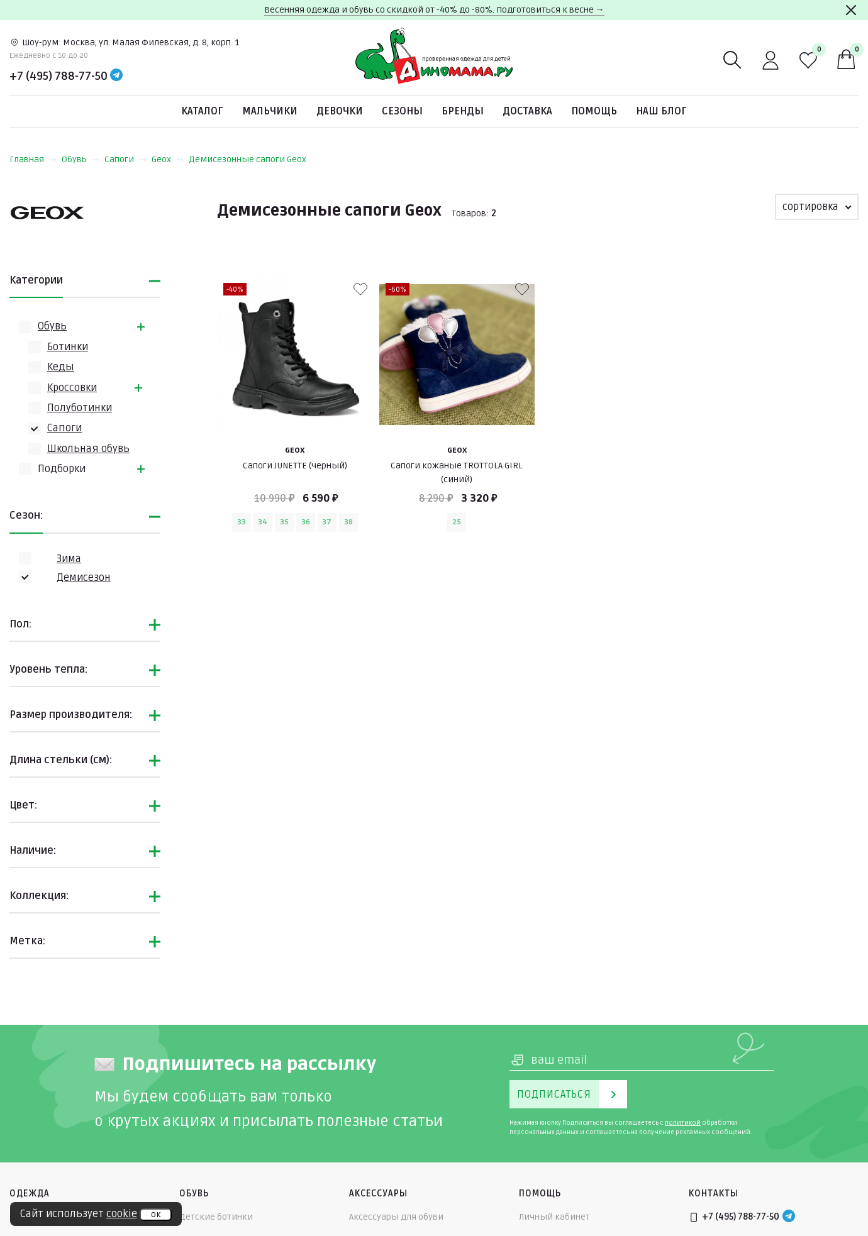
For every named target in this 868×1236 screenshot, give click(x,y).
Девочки (339, 111)
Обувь (80, 159)
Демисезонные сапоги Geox (247, 159)
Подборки (62, 469)
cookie (121, 1214)
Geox (168, 159)
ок (155, 1215)
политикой (683, 1123)
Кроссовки (72, 388)
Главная (33, 159)
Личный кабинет (554, 1216)
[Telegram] (116, 76)
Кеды (60, 367)
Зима (69, 559)
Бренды (463, 111)
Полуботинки (79, 408)
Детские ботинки (216, 1216)
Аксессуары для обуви (396, 1216)
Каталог (202, 111)
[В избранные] (360, 289)
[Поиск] (732, 60)
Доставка (527, 111)
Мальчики (270, 111)
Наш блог (661, 111)
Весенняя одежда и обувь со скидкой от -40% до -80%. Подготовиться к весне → (434, 9)
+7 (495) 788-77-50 (58, 76)
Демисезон (84, 577)
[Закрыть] (851, 10)
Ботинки (67, 347)
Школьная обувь (88, 449)
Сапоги (125, 159)
